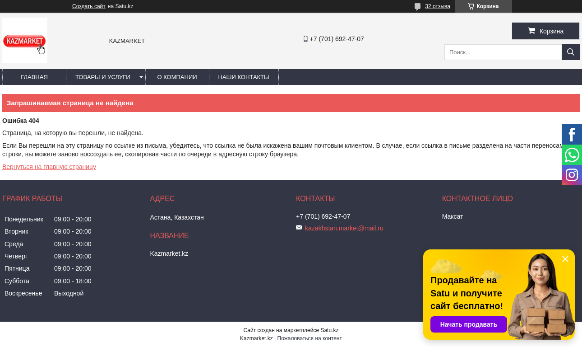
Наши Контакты (243, 77)
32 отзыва (437, 6)
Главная (34, 77)
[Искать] (571, 52)
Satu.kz (329, 330)
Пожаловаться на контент (309, 338)
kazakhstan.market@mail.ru (344, 228)
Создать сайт (89, 6)
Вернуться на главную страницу (49, 166)
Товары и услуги (102, 77)
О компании (177, 77)
